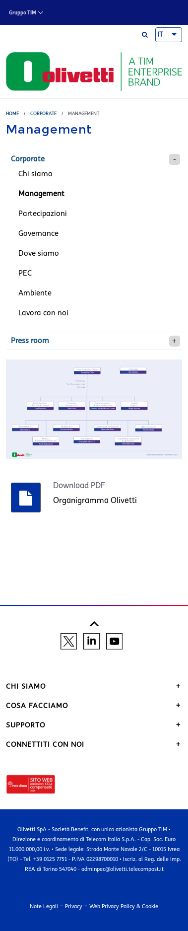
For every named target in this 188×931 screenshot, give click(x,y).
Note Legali (44, 906)
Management (41, 193)
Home (12, 113)
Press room (30, 340)
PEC (25, 273)
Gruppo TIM (22, 12)
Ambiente (35, 292)
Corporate (43, 113)
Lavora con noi (43, 312)
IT (160, 35)
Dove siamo (38, 253)
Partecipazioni (42, 213)
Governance (38, 233)
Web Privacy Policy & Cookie (123, 906)
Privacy (73, 906)
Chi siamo (35, 173)
